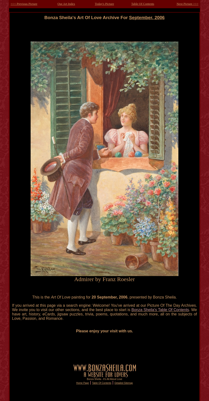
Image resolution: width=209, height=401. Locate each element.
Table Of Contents (142, 4)
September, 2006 (147, 17)
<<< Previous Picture (24, 4)
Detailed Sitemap (124, 383)
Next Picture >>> (187, 4)
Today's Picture (104, 4)
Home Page (82, 383)
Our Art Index (66, 4)
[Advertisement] (104, 31)
